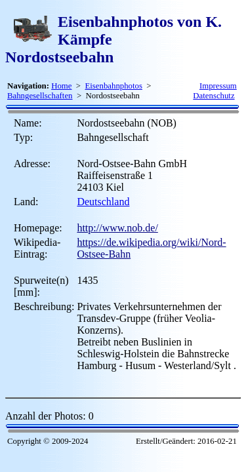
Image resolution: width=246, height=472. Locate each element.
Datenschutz (213, 95)
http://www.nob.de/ (117, 227)
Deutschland (103, 201)
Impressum (218, 85)
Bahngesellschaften (40, 95)
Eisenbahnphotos (113, 85)
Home (61, 85)
